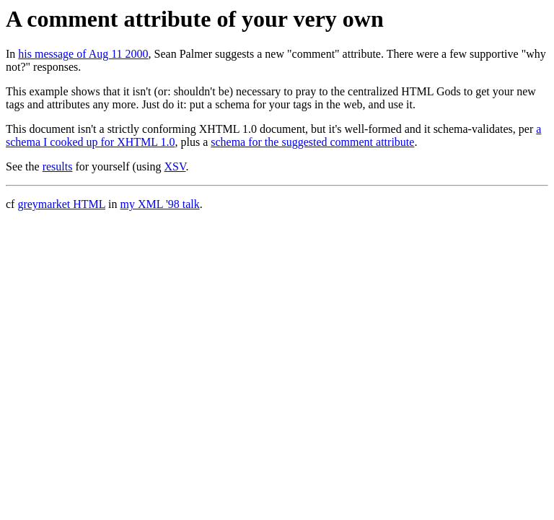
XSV (175, 166)
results (58, 166)
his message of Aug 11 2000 (83, 54)
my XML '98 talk (159, 204)
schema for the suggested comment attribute (312, 142)
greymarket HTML (61, 204)
